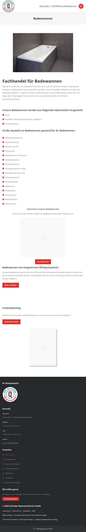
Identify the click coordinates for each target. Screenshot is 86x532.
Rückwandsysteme (12, 469)
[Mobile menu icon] (81, 6)
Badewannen (10, 455)
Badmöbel (9, 473)
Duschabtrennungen (12, 482)
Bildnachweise (7, 515)
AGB (33, 511)
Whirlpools (9, 478)
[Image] (43, 237)
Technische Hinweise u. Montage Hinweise (17, 519)
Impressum (6, 511)
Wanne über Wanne (12, 464)
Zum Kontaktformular (10, 443)
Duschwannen (10, 459)
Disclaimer (26, 511)
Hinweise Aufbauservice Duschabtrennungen (30, 515)
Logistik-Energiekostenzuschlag (46, 519)
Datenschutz (16, 511)
